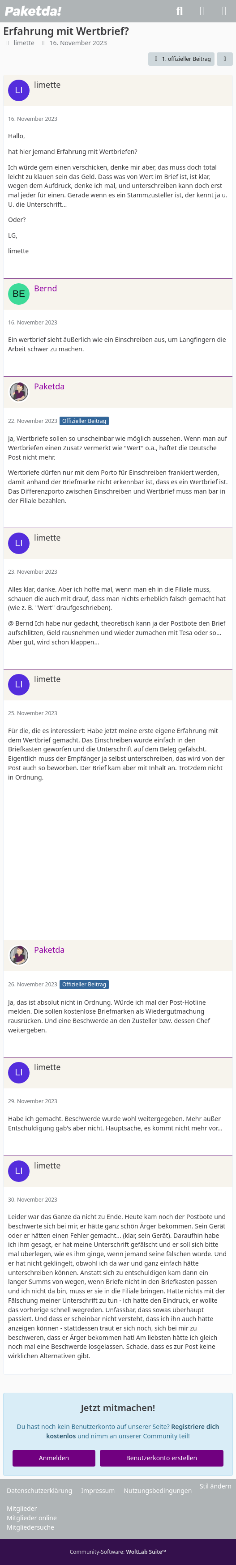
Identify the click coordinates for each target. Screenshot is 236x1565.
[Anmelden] (202, 11)
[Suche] (180, 11)
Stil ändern (216, 1486)
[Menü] (224, 11)
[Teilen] (225, 59)
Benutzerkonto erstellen (161, 1458)
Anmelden (54, 1458)
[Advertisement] (118, 864)
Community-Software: (118, 1552)
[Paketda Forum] (33, 11)
